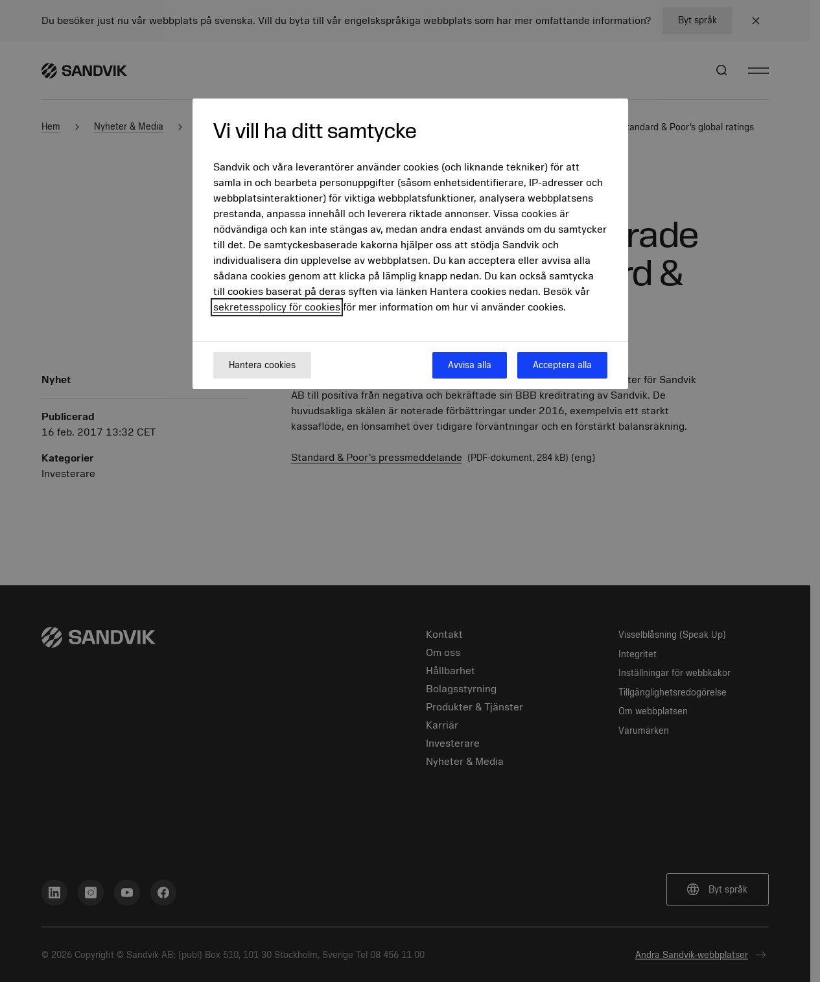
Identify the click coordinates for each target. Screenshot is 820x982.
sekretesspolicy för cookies (276, 307)
